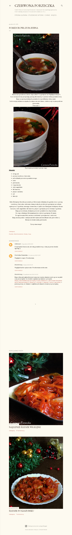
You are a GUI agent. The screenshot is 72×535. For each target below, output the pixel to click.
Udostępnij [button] (12, 231)
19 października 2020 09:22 (30, 274)
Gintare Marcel (43, 529)
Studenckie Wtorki (36, 15)
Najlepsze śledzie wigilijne (25, 427)
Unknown (18, 244)
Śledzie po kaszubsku (21, 510)
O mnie (47, 15)
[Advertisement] (36, 332)
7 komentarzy (20, 514)
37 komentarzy (20, 430)
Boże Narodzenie (18, 234)
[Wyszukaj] (62, 5)
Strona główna (21, 15)
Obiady (26, 234)
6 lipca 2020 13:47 (28, 265)
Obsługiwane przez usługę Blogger (36, 526)
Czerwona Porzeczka (34, 5)
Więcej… (54, 15)
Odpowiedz (18, 251)
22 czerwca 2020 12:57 (34, 255)
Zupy (29, 234)
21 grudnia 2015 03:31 (27, 244)
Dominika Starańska (21, 255)
